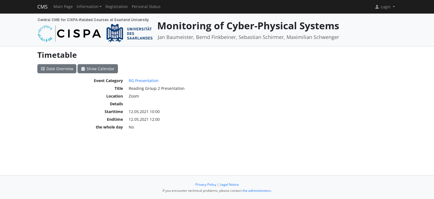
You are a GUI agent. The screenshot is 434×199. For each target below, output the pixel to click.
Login (383, 6)
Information (88, 6)
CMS (42, 6)
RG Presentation (144, 80)
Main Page (63, 6)
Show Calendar (98, 68)
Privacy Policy (205, 184)
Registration (116, 6)
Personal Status (146, 6)
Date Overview (56, 68)
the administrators (256, 190)
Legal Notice (229, 184)
